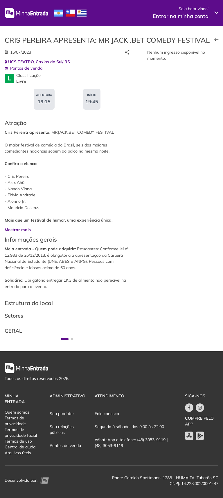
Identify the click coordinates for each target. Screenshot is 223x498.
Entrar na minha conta (180, 16)
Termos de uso (18, 441)
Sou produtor (62, 413)
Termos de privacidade (15, 420)
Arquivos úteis (18, 452)
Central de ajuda (20, 447)
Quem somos (17, 412)
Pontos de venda (65, 445)
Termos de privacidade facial (21, 432)
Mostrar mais (18, 229)
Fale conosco (107, 413)
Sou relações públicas (62, 429)
